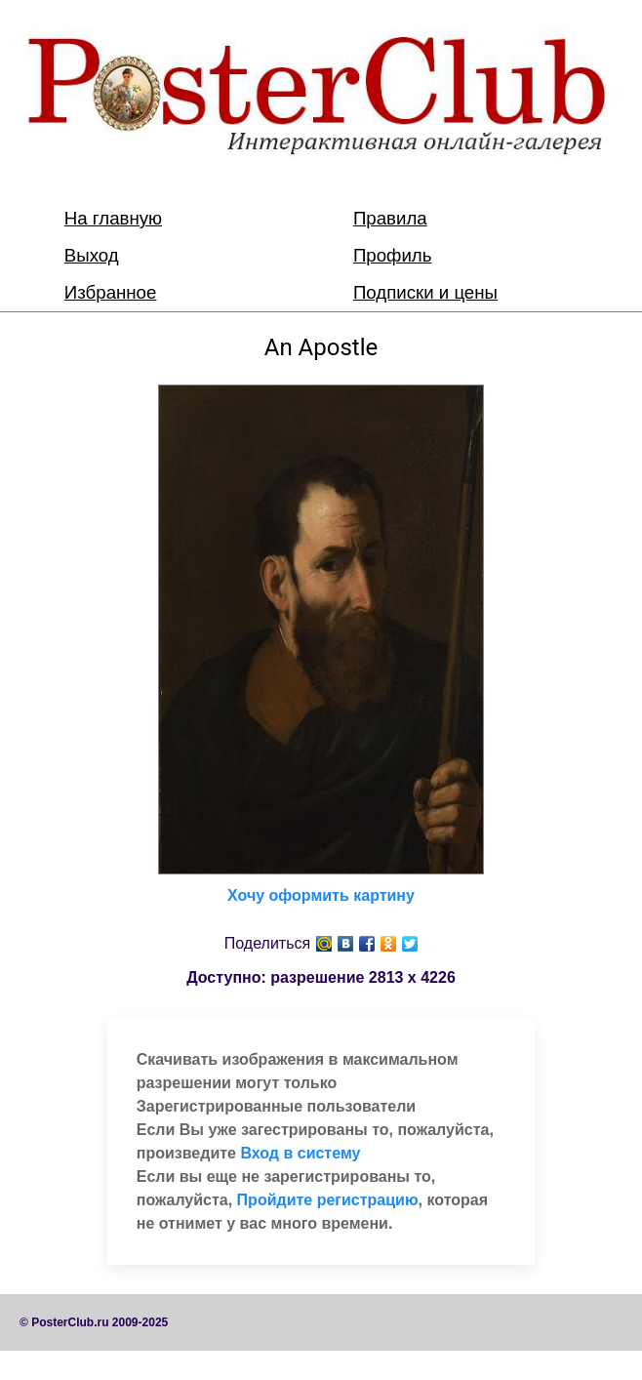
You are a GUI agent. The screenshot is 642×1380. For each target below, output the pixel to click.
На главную (113, 218)
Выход (91, 255)
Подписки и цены (425, 292)
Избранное (110, 292)
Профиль (392, 255)
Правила (390, 218)
